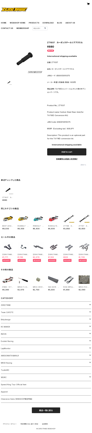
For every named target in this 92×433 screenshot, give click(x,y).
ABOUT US (70, 23)
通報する (83, 165)
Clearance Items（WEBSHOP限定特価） (17, 399)
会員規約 (45, 424)
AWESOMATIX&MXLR (10, 356)
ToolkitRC (5, 370)
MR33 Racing (6, 363)
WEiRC (4, 377)
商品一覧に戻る (46, 410)
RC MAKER (5, 327)
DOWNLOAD (48, 23)
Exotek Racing (7, 341)
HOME (3, 23)
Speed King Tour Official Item (13, 385)
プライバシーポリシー (10, 424)
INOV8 (3, 334)
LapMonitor (6, 348)
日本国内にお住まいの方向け (66, 159)
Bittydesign (6, 320)
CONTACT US (7, 28)
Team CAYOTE (7, 312)
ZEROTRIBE (6, 305)
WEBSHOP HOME (17, 23)
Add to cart (66, 152)
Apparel (4, 392)
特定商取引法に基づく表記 (29, 424)
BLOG (59, 23)
